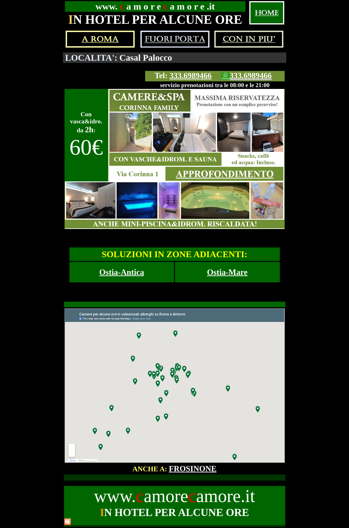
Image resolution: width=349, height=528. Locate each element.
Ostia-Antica (121, 272)
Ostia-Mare (227, 272)
